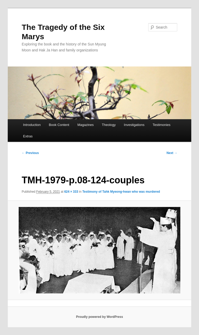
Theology (109, 125)
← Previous (30, 153)
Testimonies (161, 125)
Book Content (59, 125)
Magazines (85, 125)
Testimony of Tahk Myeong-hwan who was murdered (121, 191)
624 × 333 (71, 191)
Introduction (32, 125)
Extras (28, 136)
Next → (172, 153)
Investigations (134, 125)
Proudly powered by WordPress (99, 317)
